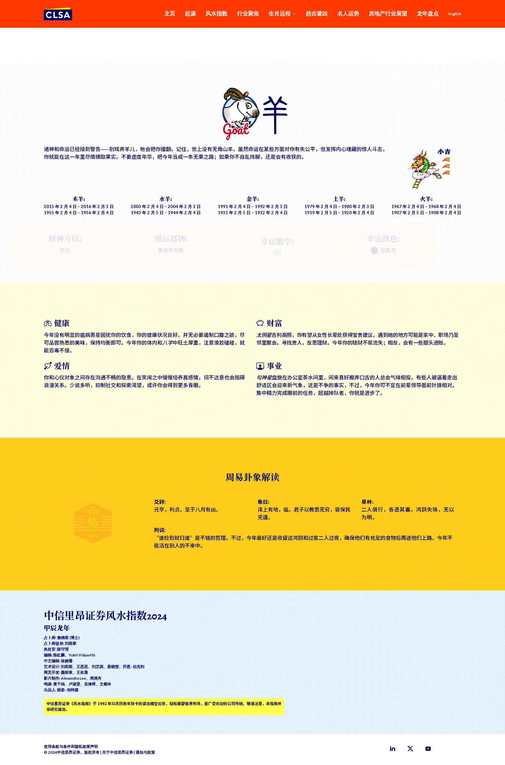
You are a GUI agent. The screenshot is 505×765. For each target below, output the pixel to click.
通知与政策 (145, 752)
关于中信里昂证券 (117, 752)
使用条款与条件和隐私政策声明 (71, 746)
